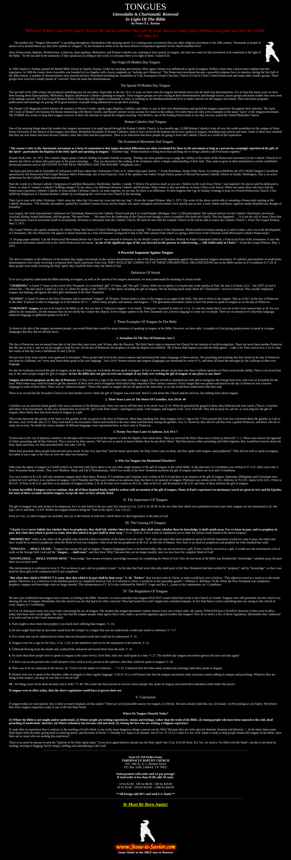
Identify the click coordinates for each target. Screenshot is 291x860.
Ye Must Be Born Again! (145, 804)
